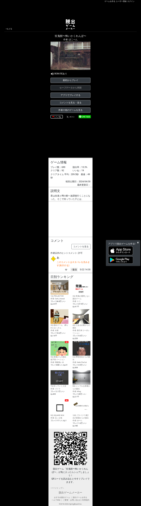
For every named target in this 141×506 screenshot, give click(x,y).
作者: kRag (77, 391)
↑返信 (74, 269)
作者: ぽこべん (70, 39)
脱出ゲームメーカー (70, 492)
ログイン (131, 1)
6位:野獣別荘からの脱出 (81, 351)
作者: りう (77, 301)
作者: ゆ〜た (77, 420)
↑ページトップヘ (57, 488)
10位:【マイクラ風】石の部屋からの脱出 (81, 409)
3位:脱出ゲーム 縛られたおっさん (59, 319)
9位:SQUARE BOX (59, 407)
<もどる (9, 29)
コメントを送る (81, 246)
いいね (57, 116)
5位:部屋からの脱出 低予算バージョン (59, 351)
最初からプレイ (70, 80)
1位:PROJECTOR (59, 288)
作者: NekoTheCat (80, 362)
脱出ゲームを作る (80, 497)
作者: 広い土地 (56, 418)
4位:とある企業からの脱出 (81, 319)
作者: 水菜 (55, 330)
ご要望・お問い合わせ (72, 500)
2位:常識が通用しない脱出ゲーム (81, 290)
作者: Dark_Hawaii (58, 299)
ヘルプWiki (56, 500)
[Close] (138, 242)
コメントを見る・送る (70, 102)
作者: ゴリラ (55, 389)
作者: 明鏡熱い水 (57, 362)
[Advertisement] (70, 10)
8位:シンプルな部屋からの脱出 (81, 380)
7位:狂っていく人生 (59, 378)
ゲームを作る (110, 1)
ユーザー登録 (121, 1)
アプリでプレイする (70, 95)
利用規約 (85, 500)
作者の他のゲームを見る (70, 110)
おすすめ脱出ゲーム (62, 497)
